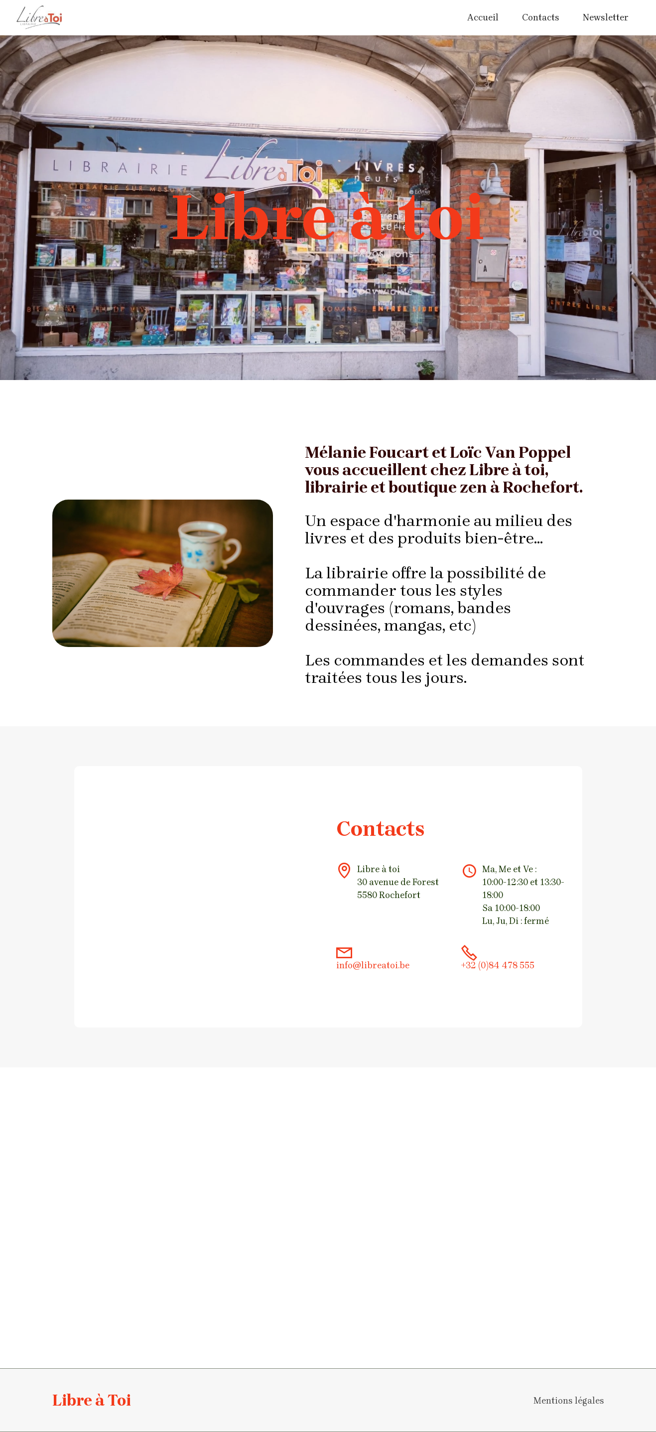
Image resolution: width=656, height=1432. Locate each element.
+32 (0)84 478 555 (497, 965)
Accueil (483, 17)
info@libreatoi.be (372, 965)
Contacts (540, 17)
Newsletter (606, 17)
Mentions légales (568, 1400)
